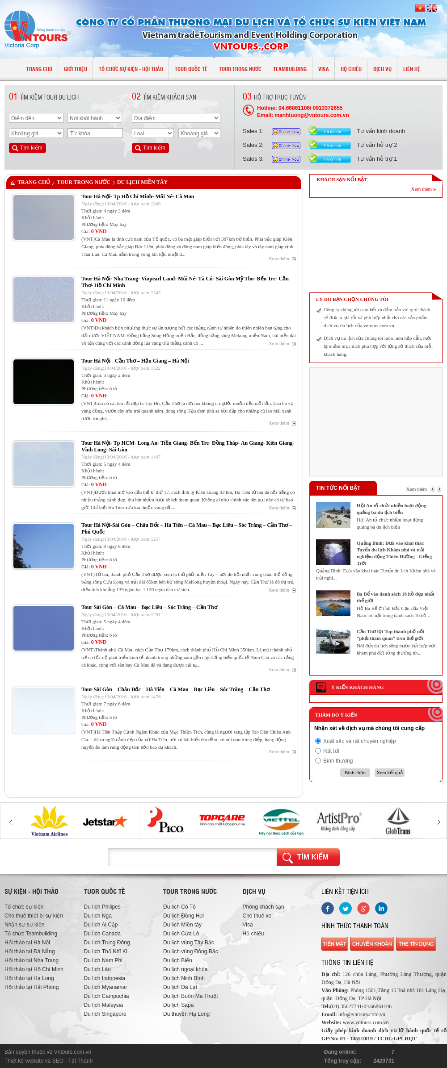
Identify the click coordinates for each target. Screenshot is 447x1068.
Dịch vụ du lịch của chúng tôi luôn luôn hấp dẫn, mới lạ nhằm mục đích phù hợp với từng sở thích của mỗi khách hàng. (378, 346)
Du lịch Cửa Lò (181, 933)
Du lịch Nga (98, 916)
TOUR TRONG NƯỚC (83, 182)
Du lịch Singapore (105, 1014)
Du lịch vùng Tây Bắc (188, 942)
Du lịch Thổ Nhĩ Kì (106, 951)
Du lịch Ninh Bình (184, 978)
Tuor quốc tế (104, 891)
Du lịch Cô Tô (179, 907)
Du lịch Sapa (178, 1005)
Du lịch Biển (177, 960)
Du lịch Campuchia (106, 996)
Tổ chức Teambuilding (30, 933)
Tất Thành (80, 1061)
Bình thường (338, 761)
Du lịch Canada (102, 933)
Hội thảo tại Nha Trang (31, 960)
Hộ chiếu (253, 933)
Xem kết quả (389, 772)
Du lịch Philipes (102, 907)
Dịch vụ (254, 891)
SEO (57, 1061)
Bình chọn (355, 772)
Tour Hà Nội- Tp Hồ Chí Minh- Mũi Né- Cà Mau (137, 196)
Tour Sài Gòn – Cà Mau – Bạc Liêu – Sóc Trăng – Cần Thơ (149, 607)
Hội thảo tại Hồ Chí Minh (33, 969)
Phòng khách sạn (263, 907)
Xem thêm (279, 258)
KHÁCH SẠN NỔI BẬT (341, 179)
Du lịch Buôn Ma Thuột (190, 996)
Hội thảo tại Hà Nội (27, 942)
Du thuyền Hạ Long (186, 1014)
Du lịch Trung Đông (107, 942)
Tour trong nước (190, 891)
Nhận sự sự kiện (24, 925)
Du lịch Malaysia (103, 1005)
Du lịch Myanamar (105, 987)
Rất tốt (331, 751)
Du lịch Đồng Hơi (183, 916)
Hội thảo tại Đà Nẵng (29, 951)
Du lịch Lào (97, 969)
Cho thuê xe (257, 916)
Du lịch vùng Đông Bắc (190, 951)
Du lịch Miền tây (142, 182)
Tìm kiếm (313, 857)
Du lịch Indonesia (104, 978)
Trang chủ (33, 182)
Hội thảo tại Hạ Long (29, 978)
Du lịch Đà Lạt (180, 987)
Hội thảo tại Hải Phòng (31, 987)
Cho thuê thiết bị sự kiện (33, 916)
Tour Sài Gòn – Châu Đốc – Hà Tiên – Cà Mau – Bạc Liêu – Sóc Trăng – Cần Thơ (175, 689)
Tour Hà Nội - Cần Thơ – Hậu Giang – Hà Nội (135, 361)
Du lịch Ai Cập (101, 925)
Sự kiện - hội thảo (31, 891)
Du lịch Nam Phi (103, 960)
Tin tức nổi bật (338, 488)
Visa (248, 925)
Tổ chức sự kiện (23, 907)
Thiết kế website (23, 1061)
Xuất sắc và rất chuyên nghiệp (359, 741)
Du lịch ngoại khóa (185, 969)
